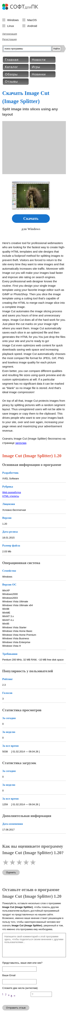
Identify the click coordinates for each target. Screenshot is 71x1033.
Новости (39, 60)
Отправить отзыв (16, 1007)
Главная (12, 60)
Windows (13, 19)
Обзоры (11, 74)
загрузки (20, 443)
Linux (10, 25)
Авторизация (9, 33)
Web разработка (11, 492)
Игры (36, 67)
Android (32, 25)
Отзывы (11, 81)
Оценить (11, 872)
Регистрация (9, 39)
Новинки (39, 74)
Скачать (30, 218)
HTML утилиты (10, 496)
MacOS (32, 19)
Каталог (11, 67)
